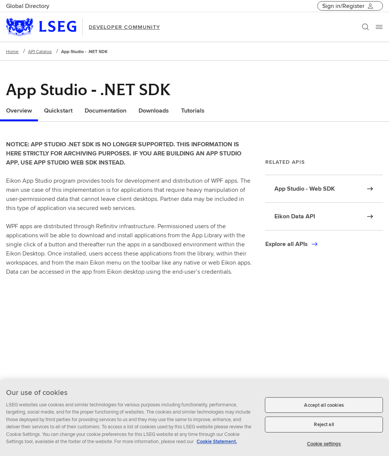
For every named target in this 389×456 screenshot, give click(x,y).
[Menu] (379, 27)
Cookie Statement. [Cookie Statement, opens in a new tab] (217, 444)
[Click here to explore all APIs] (291, 244)
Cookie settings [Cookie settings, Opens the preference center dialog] (324, 446)
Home (12, 51)
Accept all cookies (323, 408)
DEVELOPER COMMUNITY (124, 27)
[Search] (365, 27)
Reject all (324, 427)
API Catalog (40, 51)
